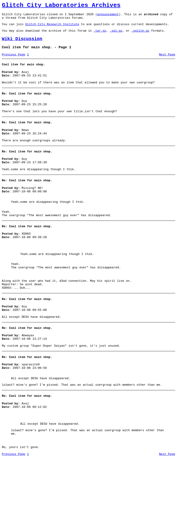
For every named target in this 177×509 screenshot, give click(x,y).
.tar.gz (100, 35)
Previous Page (13, 61)
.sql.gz (116, 35)
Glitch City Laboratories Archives (61, 6)
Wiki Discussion (22, 44)
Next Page (167, 61)
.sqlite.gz (140, 35)
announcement (108, 16)
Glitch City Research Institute (52, 27)
